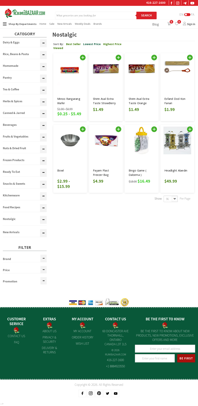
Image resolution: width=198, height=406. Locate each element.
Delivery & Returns (49, 349)
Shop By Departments (19, 24)
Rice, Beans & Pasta (16, 54)
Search (146, 15)
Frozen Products (13, 160)
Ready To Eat (11, 171)
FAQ (16, 342)
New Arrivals (64, 23)
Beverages (10, 124)
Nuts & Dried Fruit (14, 148)
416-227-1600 (156, 3)
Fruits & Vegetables (15, 136)
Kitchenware (11, 195)
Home (42, 23)
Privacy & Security (49, 339)
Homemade (10, 65)
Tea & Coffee (11, 89)
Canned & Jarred (14, 113)
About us (49, 331)
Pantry (7, 77)
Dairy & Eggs (11, 42)
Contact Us (16, 336)
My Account (82, 331)
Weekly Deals (82, 23)
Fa (192, 14)
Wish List (82, 343)
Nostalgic (9, 219)
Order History (82, 337)
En (181, 14)
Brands (98, 23)
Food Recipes (11, 207)
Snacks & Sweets (14, 183)
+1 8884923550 (115, 366)
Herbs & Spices (12, 101)
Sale (51, 23)
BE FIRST (186, 358)
